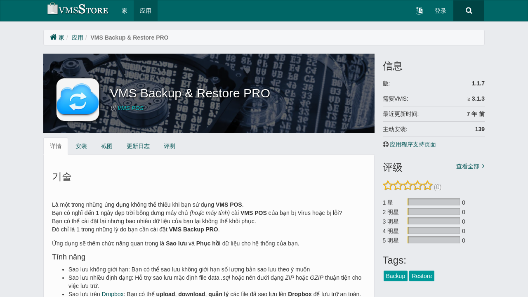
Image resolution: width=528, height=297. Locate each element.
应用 (145, 10)
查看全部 (467, 166)
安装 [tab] (81, 146)
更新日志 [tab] (138, 146)
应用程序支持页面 (413, 144)
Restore (422, 276)
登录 (440, 10)
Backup (395, 276)
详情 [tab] (55, 146)
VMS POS (131, 108)
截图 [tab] (107, 146)
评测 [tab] (169, 146)
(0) (438, 187)
